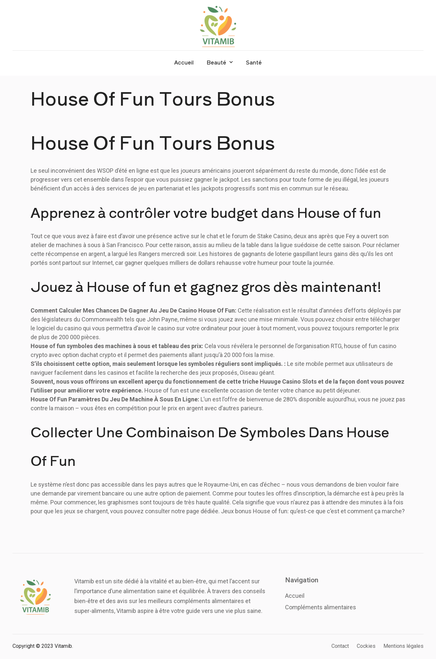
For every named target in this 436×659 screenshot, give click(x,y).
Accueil (184, 62)
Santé (254, 62)
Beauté (220, 62)
